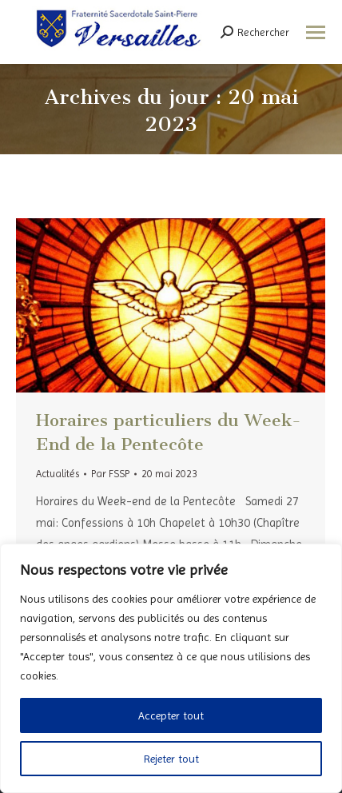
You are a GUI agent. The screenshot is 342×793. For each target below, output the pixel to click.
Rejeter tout (171, 758)
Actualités (57, 474)
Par (110, 474)
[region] (171, 668)
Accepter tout (171, 715)
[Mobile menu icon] (315, 32)
